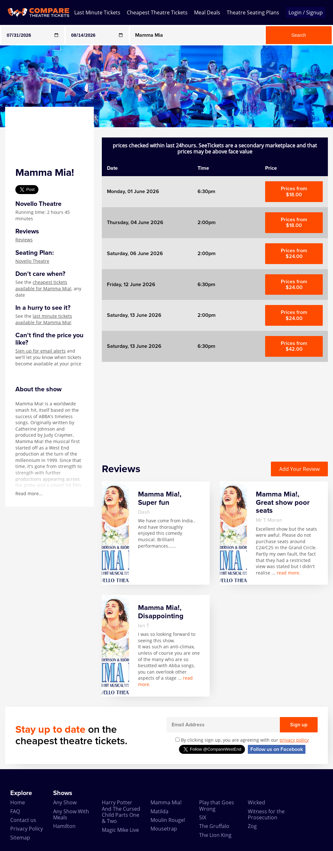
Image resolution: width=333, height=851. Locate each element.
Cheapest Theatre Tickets (157, 12)
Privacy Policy (26, 828)
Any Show (65, 802)
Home (17, 802)
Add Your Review (299, 468)
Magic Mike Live (120, 829)
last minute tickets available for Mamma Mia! (43, 319)
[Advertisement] (215, 406)
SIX (202, 817)
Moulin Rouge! (167, 820)
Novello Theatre (32, 261)
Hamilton (64, 826)
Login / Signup (305, 12)
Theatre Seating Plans (253, 12)
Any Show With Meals (71, 814)
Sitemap (20, 837)
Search (298, 35)
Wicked (256, 802)
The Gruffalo (214, 826)
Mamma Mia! (166, 802)
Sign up (298, 725)
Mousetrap (163, 828)
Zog (252, 826)
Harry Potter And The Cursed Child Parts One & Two (121, 811)
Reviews (24, 240)
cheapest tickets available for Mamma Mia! (43, 285)
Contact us (23, 820)
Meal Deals (207, 12)
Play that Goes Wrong (216, 805)
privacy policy (294, 740)
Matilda (159, 811)
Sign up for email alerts (40, 351)
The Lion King (215, 835)
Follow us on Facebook (276, 749)
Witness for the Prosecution (266, 814)
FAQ (15, 811)
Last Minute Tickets (97, 12)
